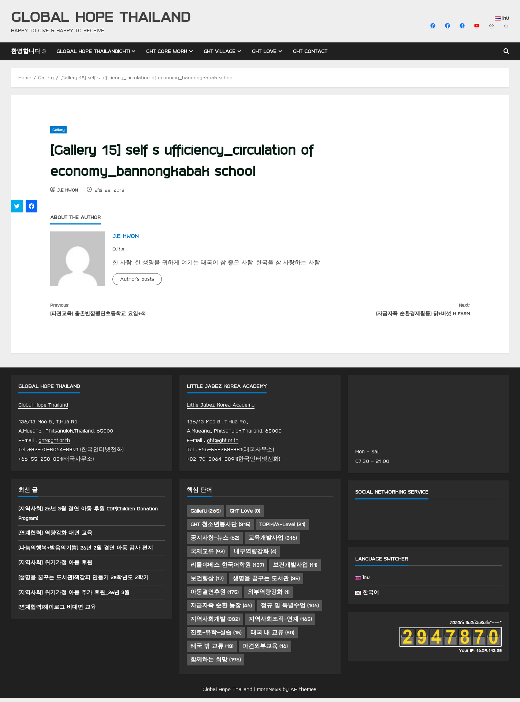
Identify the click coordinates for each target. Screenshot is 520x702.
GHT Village (219, 51)
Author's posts (137, 279)
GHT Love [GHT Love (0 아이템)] (245, 515)
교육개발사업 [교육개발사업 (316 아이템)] (272, 542)
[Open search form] (506, 51)
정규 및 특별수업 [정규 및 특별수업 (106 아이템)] (290, 610)
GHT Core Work (166, 51)
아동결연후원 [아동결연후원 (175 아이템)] (214, 596)
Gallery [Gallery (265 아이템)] (205, 515)
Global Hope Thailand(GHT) (93, 51)
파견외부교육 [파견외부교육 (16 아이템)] (264, 650)
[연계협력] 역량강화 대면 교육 (57, 537)
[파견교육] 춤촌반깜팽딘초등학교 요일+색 (155, 310)
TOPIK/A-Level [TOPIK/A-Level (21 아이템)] (282, 528)
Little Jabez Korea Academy (221, 409)
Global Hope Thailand (100, 16)
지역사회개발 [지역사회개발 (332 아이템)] (214, 623)
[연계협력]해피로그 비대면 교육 (59, 611)
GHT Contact (310, 51)
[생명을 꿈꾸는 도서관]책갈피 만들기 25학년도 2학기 (87, 581)
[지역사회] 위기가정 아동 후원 (57, 566)
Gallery (58, 129)
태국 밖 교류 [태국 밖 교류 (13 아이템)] (211, 650)
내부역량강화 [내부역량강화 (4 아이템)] (255, 555)
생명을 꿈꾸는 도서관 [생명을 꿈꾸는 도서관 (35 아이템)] (266, 583)
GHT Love (264, 51)
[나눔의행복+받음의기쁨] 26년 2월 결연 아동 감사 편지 (90, 552)
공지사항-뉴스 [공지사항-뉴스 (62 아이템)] (214, 542)
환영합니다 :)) (28, 51)
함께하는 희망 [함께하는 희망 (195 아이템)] (215, 664)
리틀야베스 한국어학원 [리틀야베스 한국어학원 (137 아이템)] (227, 569)
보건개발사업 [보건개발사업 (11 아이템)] (295, 569)
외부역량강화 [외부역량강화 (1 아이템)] (268, 596)
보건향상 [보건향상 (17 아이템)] (206, 583)
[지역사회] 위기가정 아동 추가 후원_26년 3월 (77, 596)
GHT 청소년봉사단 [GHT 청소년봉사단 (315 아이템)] (220, 528)
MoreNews (269, 693)
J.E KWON (67, 190)
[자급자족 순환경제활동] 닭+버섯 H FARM (365, 310)
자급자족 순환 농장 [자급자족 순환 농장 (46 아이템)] (221, 610)
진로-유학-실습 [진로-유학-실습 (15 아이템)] (215, 637)
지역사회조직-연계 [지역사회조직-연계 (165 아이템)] (280, 623)
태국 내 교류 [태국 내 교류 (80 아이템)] (272, 637)
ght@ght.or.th (54, 444)
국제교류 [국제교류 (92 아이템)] (207, 555)
